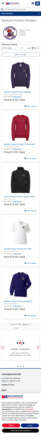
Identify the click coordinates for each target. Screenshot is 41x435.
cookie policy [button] (29, 409)
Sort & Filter (20, 55)
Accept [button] (29, 425)
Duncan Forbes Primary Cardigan (17, 92)
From (7, 99)
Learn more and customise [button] (20, 430)
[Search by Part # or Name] (2, 9)
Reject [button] (11, 425)
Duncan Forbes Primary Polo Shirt (18, 249)
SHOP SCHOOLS (7, 14)
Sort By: (4, 48)
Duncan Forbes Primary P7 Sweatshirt (19, 144)
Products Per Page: (16, 324)
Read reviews (17, 97)
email (4, 381)
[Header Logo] (12, 3)
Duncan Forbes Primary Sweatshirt (18, 301)
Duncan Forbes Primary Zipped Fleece (19, 196)
